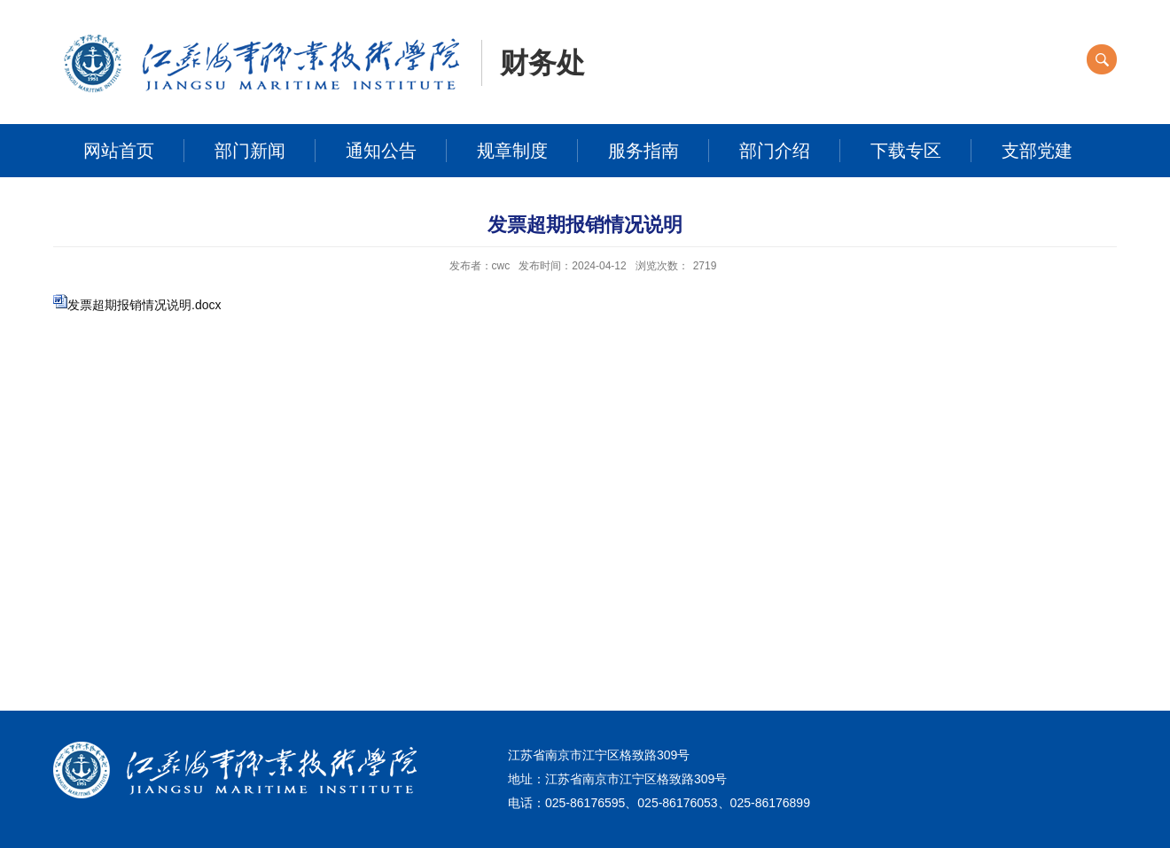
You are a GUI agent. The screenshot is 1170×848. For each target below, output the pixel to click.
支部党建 (1037, 150)
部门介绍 (774, 150)
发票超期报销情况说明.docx (144, 305)
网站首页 (118, 150)
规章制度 (512, 150)
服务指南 (643, 150)
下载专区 (905, 150)
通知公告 (381, 150)
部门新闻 (249, 150)
